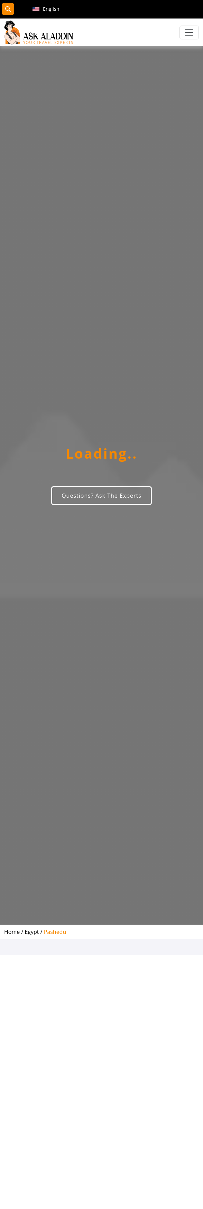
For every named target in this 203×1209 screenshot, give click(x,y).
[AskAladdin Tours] (38, 32)
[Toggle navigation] (189, 32)
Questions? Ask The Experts (101, 495)
